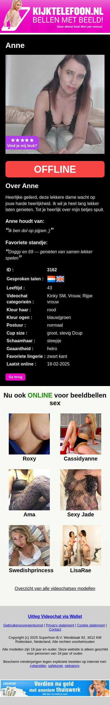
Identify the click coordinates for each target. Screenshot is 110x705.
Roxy (29, 459)
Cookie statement (91, 625)
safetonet (55, 666)
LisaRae (80, 570)
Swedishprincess (29, 570)
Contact (55, 629)
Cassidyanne (80, 459)
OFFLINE (55, 169)
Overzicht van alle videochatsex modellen (55, 588)
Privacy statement (60, 625)
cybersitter (38, 666)
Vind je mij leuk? (22, 142)
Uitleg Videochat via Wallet (55, 616)
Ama (29, 514)
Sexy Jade (80, 514)
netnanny (72, 666)
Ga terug (15, 377)
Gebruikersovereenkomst (23, 625)
